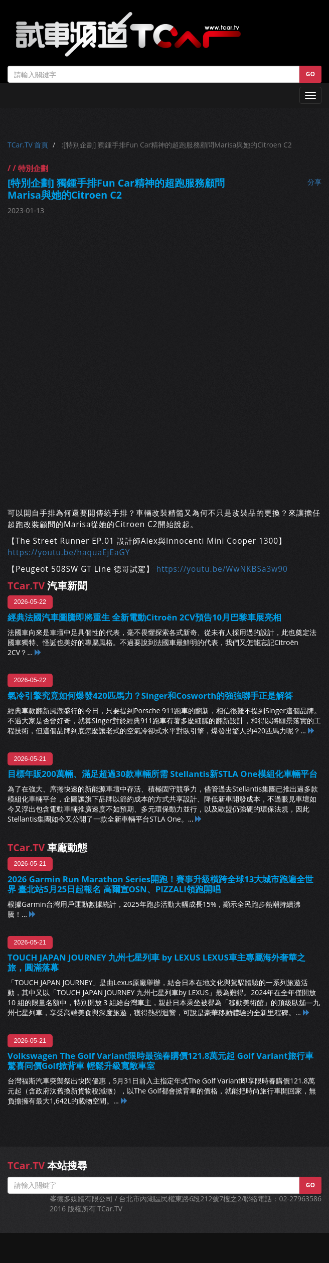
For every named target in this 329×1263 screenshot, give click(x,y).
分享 (314, 182)
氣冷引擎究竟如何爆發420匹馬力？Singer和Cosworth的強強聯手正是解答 (150, 695)
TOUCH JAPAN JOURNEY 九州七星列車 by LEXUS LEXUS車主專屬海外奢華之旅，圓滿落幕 (156, 962)
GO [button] (310, 74)
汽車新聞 (47, 585)
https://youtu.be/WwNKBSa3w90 (222, 569)
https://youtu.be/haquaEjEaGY (69, 552)
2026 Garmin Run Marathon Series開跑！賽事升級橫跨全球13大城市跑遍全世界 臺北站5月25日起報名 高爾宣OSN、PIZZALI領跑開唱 (160, 884)
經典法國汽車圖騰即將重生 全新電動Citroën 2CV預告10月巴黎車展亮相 (144, 617)
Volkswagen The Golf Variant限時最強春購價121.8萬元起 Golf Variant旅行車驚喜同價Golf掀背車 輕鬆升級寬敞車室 (160, 1060)
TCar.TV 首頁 (28, 144)
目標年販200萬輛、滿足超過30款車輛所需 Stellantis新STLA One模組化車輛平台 (162, 773)
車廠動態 (47, 847)
